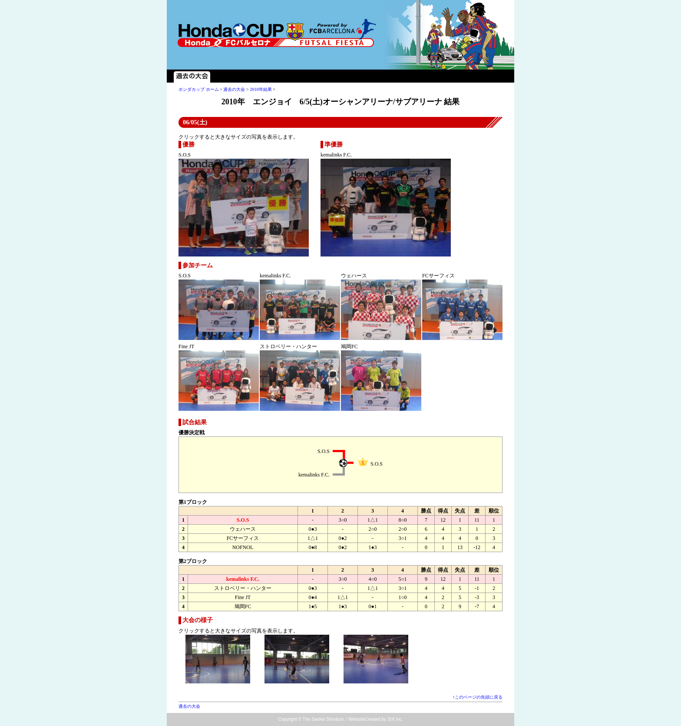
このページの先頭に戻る (478, 697)
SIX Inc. (395, 719)
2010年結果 (260, 89)
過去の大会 (192, 76)
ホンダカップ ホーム (199, 89)
